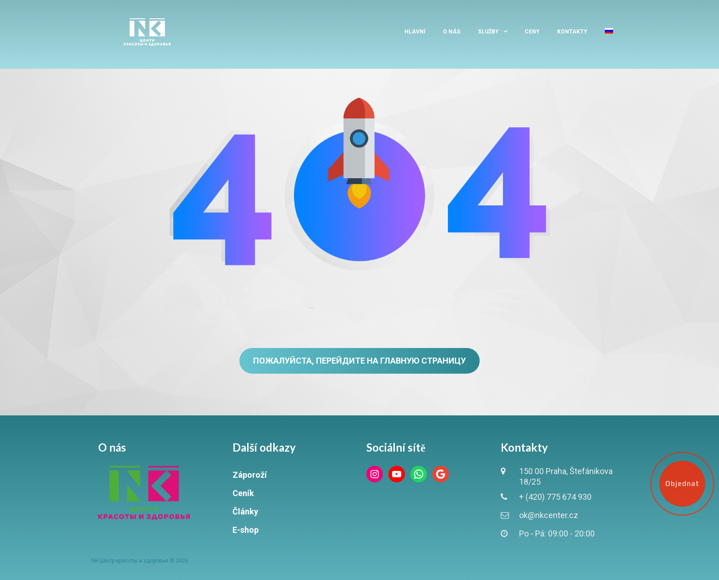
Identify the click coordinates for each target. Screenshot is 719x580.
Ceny (532, 31)
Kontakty (572, 31)
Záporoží (249, 475)
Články (245, 511)
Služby (488, 31)
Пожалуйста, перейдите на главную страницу (359, 360)
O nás (451, 31)
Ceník (243, 493)
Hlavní (415, 31)
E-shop (245, 530)
